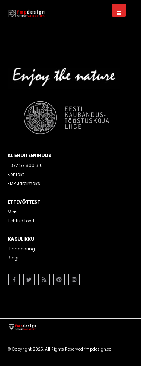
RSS (44, 279)
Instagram (74, 279)
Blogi (13, 258)
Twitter (29, 279)
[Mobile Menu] (119, 10)
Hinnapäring (21, 249)
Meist (13, 212)
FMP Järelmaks (24, 184)
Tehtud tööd (21, 221)
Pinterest (59, 279)
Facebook (14, 279)
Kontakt (16, 174)
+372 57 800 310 (25, 165)
